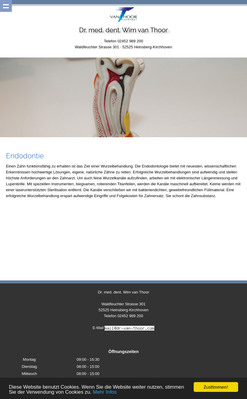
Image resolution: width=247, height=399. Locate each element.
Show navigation (6, 6)
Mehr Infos (105, 392)
